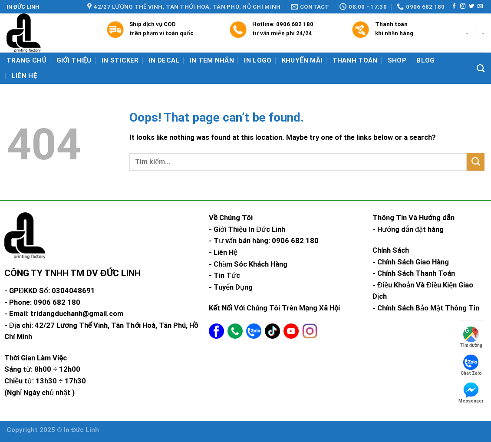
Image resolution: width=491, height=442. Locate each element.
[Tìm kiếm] (480, 68)
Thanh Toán (355, 60)
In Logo (257, 60)
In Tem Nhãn (212, 60)
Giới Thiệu (74, 60)
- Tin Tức (224, 275)
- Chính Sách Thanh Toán (413, 273)
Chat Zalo (471, 365)
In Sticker (120, 60)
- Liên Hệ (223, 252)
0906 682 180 (294, 24)
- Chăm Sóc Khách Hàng (248, 264)
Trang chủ (26, 60)
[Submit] (475, 162)
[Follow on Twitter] (471, 6)
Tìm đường (471, 337)
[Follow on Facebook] (454, 6)
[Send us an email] (480, 6)
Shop (397, 60)
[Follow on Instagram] (462, 6)
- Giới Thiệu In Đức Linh (247, 229)
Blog (425, 60)
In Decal (164, 60)
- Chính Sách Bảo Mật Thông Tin (425, 308)
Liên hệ (24, 76)
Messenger (471, 392)
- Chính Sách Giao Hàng (410, 262)
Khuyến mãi (302, 60)
